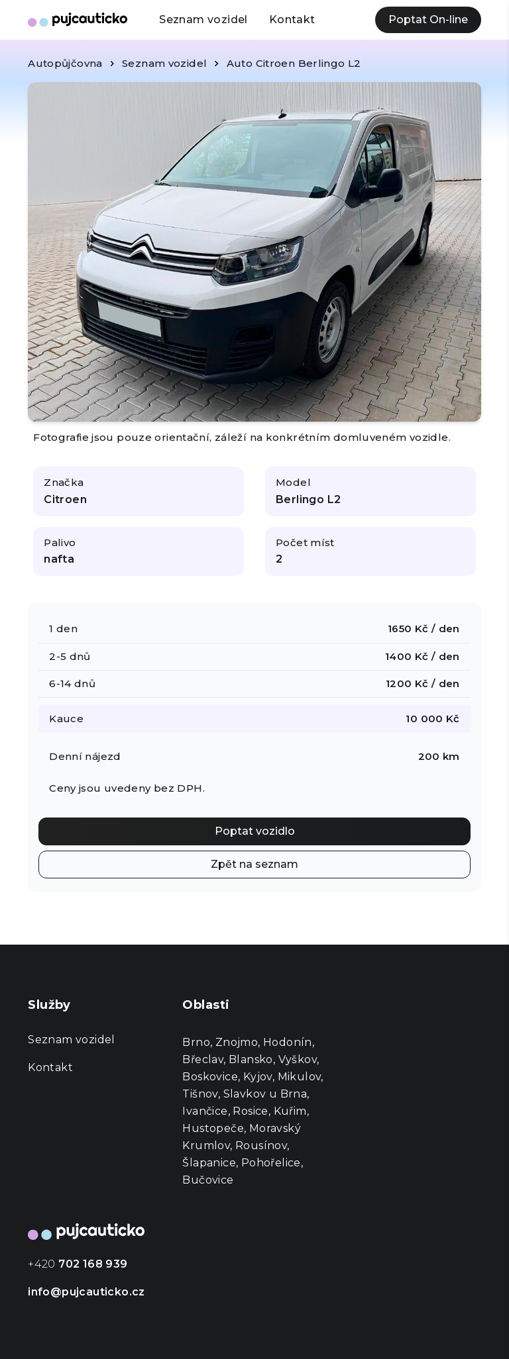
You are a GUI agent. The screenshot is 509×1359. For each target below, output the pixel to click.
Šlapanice (209, 1162)
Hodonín (287, 1042)
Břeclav (202, 1059)
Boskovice (210, 1076)
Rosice (250, 1111)
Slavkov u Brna (265, 1094)
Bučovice (207, 1180)
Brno (196, 1042)
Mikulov (299, 1076)
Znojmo (236, 1042)
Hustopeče (213, 1128)
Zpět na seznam (254, 864)
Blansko (251, 1059)
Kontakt (292, 19)
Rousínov (261, 1145)
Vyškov (297, 1059)
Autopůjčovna (65, 63)
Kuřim (290, 1111)
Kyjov (257, 1076)
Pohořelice (271, 1162)
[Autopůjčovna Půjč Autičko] (77, 19)
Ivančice (204, 1111)
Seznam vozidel (203, 19)
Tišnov (199, 1094)
